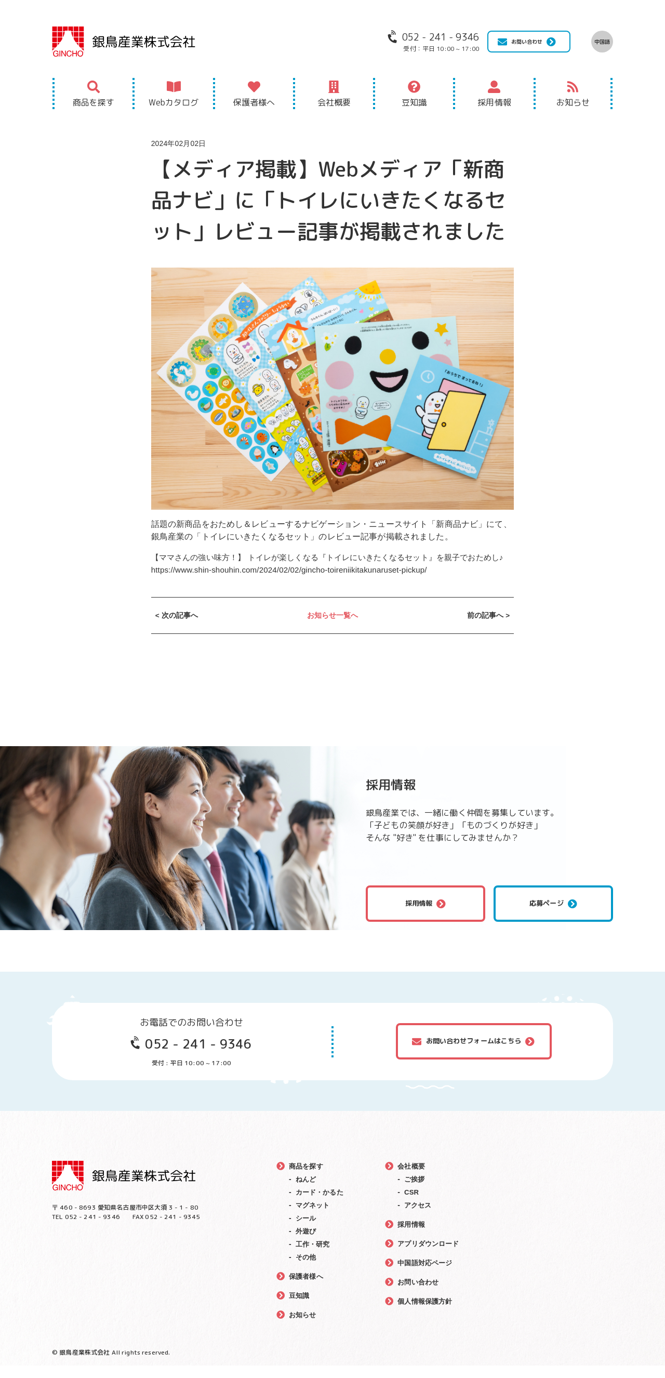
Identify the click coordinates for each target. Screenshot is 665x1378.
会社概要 (334, 102)
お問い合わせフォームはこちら (473, 1053)
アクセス (418, 1217)
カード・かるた (321, 1204)
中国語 (602, 41)
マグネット (314, 1217)
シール (306, 1230)
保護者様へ (254, 102)
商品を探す (94, 102)
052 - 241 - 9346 (198, 1056)
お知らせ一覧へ (332, 628)
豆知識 (414, 102)
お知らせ (573, 102)
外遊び (306, 1243)
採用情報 (494, 102)
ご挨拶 (414, 1191)
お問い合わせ (527, 41)
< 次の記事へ (176, 628)
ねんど (306, 1191)
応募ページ (546, 916)
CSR (411, 1204)
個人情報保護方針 (426, 1313)
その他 (306, 1269)
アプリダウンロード (430, 1256)
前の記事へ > (488, 628)
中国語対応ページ (426, 1275)
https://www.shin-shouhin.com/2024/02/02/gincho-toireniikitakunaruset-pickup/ (297, 582)
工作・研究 (314, 1256)
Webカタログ (173, 102)
